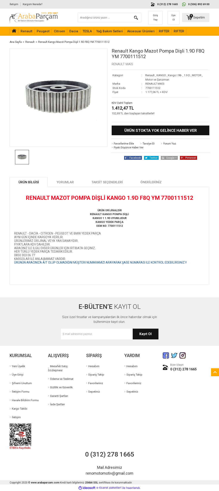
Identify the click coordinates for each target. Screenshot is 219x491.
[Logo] (34, 17)
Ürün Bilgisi (28, 182)
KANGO (161, 75)
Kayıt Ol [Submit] (145, 334)
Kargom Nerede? (32, 4)
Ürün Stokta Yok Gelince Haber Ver (160, 130)
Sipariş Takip (96, 374)
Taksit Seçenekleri (107, 182)
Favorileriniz (95, 383)
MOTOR (196, 75)
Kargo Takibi (19, 408)
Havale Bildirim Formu (25, 400)
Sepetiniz (94, 391)
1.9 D (187, 75)
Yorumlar (65, 182)
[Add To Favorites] (123, 144)
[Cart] (195, 17)
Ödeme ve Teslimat (61, 379)
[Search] (109, 17)
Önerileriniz (151, 182)
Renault (150, 75)
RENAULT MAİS (122, 64)
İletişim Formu (20, 391)
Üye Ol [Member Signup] (173, 17)
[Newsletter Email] (109, 334)
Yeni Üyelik (18, 366)
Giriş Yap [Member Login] (155, 17)
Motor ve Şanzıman (157, 79)
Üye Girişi (17, 374)
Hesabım (93, 366)
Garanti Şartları (59, 396)
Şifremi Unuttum (22, 383)
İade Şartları (57, 404)
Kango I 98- (175, 75)
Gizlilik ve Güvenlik (61, 387)
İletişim (14, 4)
